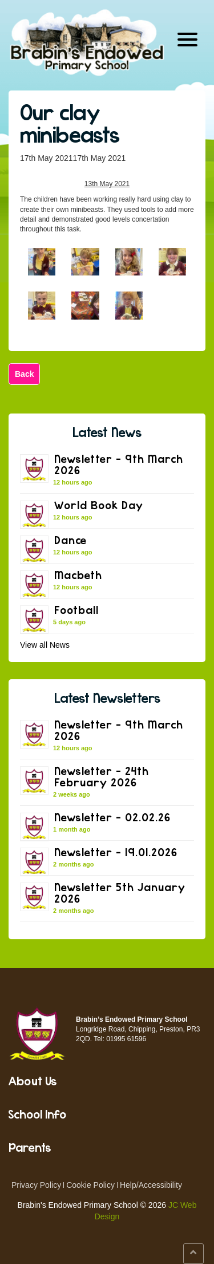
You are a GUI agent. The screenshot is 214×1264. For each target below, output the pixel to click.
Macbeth (78, 574)
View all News (45, 644)
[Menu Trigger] (187, 38)
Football (76, 609)
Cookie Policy (90, 1185)
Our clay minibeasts (70, 123)
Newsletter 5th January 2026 (119, 892)
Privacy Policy (36, 1185)
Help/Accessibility (151, 1185)
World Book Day (98, 504)
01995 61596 (126, 1039)
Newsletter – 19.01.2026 (115, 852)
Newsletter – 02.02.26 (112, 817)
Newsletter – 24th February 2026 (101, 776)
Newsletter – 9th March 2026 (118, 464)
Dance (70, 539)
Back (24, 374)
